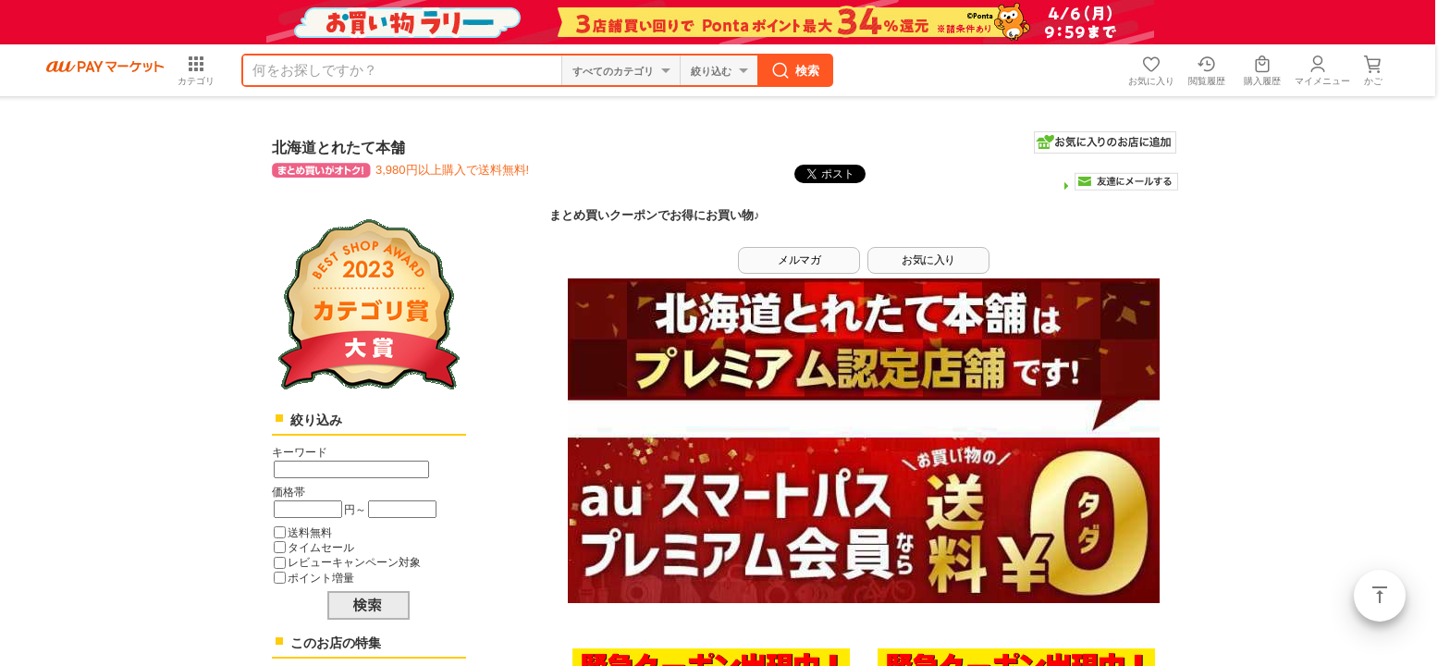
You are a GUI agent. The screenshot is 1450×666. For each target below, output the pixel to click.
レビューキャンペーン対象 (354, 562)
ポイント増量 (321, 578)
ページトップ (1380, 596)
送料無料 (310, 532)
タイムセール (321, 547)
